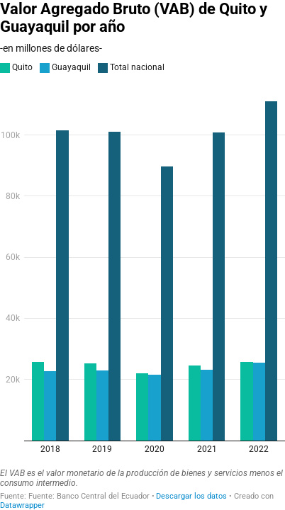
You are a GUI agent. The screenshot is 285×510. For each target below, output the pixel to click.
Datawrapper (22, 505)
